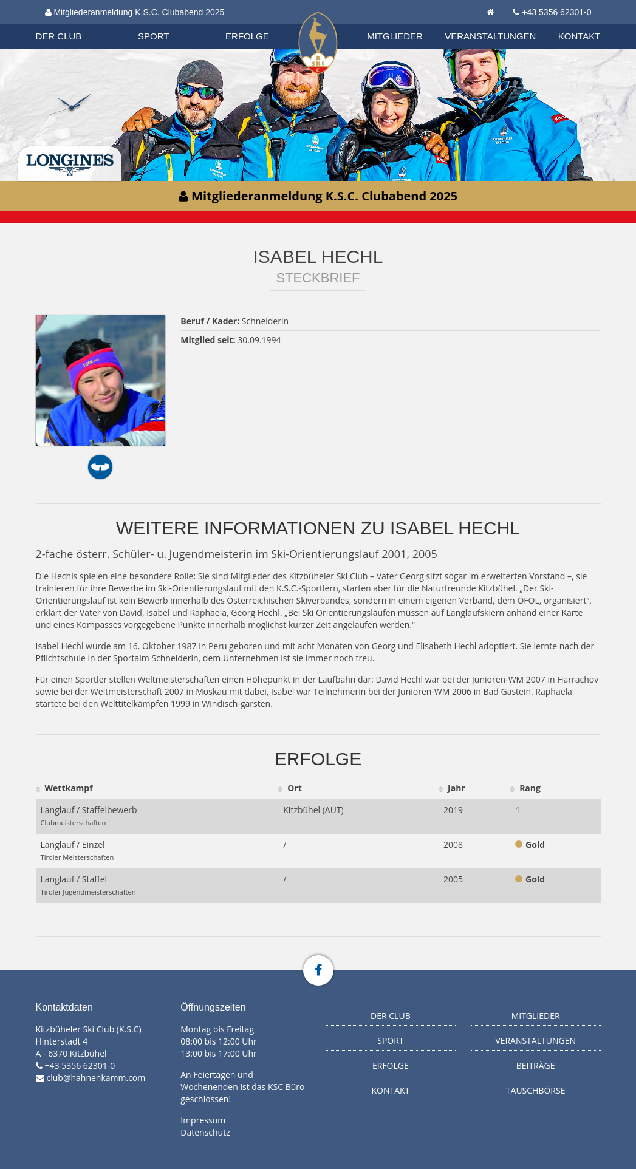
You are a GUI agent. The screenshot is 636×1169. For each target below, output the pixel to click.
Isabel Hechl (318, 257)
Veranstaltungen (490, 36)
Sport (153, 36)
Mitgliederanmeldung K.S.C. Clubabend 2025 (135, 12)
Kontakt (579, 36)
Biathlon (70, 23)
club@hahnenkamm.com (96, 1077)
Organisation (70, 24)
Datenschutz (205, 1132)
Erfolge (247, 36)
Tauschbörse (536, 1090)
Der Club (59, 36)
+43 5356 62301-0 (556, 12)
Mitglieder (395, 36)
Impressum (202, 1120)
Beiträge (535, 1065)
